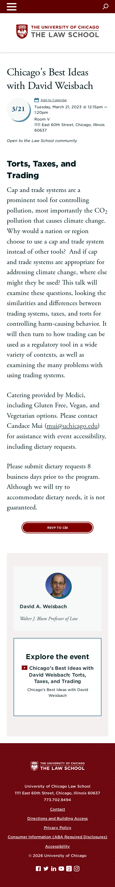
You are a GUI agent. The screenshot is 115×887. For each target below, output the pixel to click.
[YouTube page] (62, 870)
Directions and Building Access (57, 818)
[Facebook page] (39, 870)
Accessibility (57, 846)
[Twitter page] (46, 870)
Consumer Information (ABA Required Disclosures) (57, 837)
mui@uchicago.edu (72, 425)
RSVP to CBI (57, 527)
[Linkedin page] (54, 870)
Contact (57, 809)
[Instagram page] (76, 870)
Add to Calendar (53, 100)
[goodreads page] (69, 870)
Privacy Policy (57, 827)
